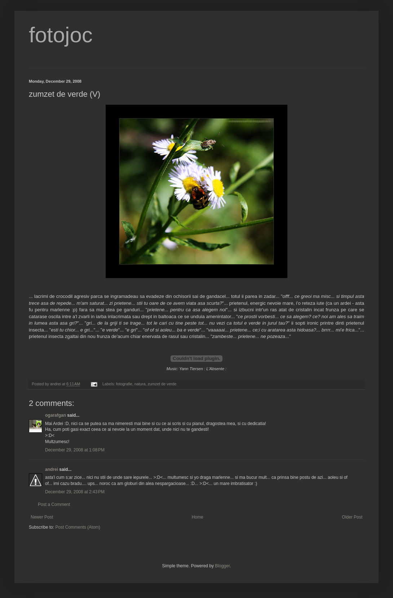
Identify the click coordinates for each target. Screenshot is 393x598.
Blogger (222, 565)
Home (197, 517)
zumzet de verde (161, 384)
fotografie (124, 384)
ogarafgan (55, 415)
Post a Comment (54, 504)
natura (140, 384)
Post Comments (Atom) (77, 527)
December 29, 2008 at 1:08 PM (75, 449)
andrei (51, 469)
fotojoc (61, 35)
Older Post (352, 517)
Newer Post (42, 517)
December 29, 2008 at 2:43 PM (75, 491)
